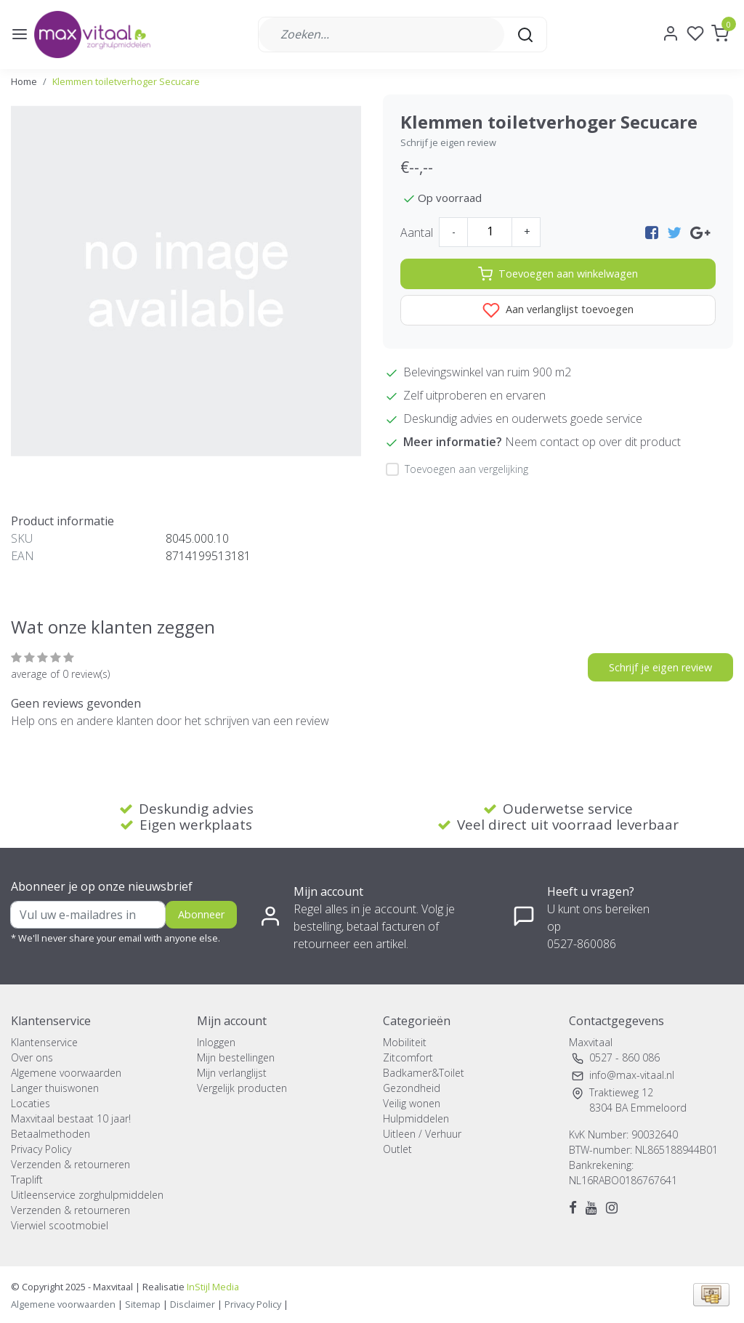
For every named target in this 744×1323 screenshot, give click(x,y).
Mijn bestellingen (236, 1057)
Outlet (397, 1149)
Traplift (27, 1179)
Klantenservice (44, 1042)
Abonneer (201, 914)
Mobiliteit (404, 1042)
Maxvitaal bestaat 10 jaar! (71, 1118)
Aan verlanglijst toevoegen (558, 310)
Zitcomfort (408, 1057)
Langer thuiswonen (55, 1088)
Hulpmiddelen (416, 1118)
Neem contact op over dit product (593, 442)
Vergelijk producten (242, 1088)
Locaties (30, 1103)
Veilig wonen (411, 1103)
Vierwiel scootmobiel (59, 1225)
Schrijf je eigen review (448, 142)
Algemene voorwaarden (66, 1073)
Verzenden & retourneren (70, 1164)
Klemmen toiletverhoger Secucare (126, 81)
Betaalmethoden (50, 1134)
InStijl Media (212, 1286)
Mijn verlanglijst (232, 1073)
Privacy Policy (41, 1149)
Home (24, 81)
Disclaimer (192, 1304)
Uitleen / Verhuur (422, 1134)
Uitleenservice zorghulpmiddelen (87, 1195)
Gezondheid (411, 1088)
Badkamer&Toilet (423, 1073)
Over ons (32, 1057)
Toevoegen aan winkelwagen (558, 274)
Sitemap (143, 1304)
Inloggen (216, 1042)
